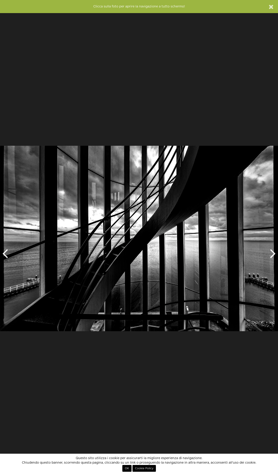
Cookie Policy (144, 468)
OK (127, 468)
